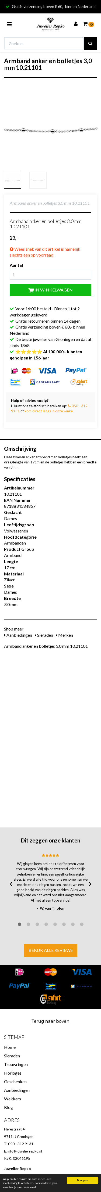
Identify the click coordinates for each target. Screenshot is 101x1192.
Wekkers (12, 1098)
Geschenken (15, 1081)
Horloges (13, 1072)
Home (10, 1047)
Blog (8, 1107)
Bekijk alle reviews (51, 950)
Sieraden (44, 635)
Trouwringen (16, 1064)
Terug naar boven (50, 1021)
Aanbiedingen (18, 635)
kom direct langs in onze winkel (49, 411)
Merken (64, 635)
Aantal (16, 265)
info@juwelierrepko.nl (25, 1151)
